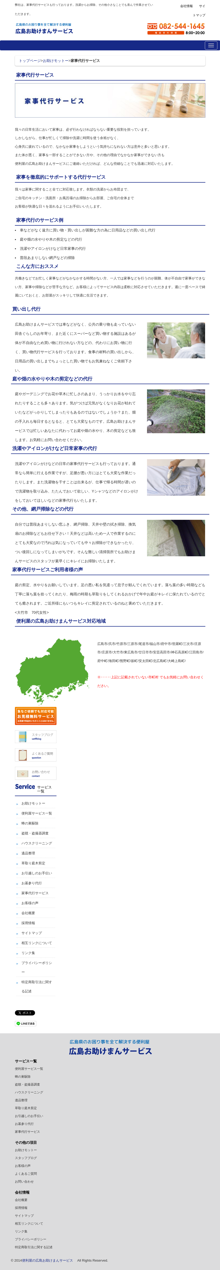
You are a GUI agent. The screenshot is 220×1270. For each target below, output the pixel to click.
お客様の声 (29, 903)
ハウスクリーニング (36, 843)
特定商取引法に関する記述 (34, 1247)
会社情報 (186, 6)
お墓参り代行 (31, 883)
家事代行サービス (35, 893)
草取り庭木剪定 (33, 863)
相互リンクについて (36, 943)
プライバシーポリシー (30, 1239)
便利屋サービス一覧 (36, 813)
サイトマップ (31, 933)
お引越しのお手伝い (36, 873)
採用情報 (28, 923)
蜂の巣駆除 (29, 823)
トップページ (30, 61)
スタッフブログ (26, 1158)
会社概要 (28, 913)
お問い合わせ (24, 1181)
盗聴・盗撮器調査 (35, 833)
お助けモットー (56, 61)
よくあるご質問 (26, 1174)
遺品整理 (28, 853)
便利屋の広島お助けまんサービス (47, 1260)
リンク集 (28, 953)
